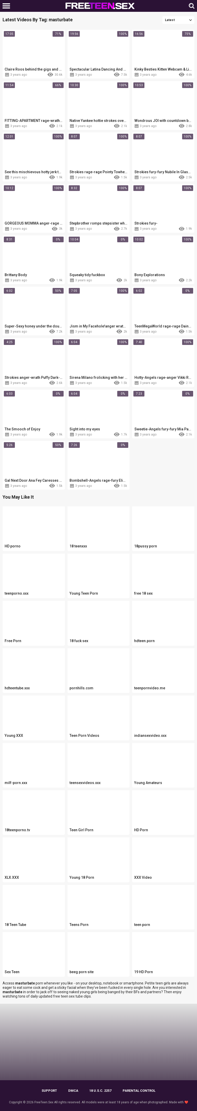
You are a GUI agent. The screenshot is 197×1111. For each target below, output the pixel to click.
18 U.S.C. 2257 (100, 1091)
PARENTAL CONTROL (139, 1091)
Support (49, 1091)
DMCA (73, 1091)
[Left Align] (8, 6)
